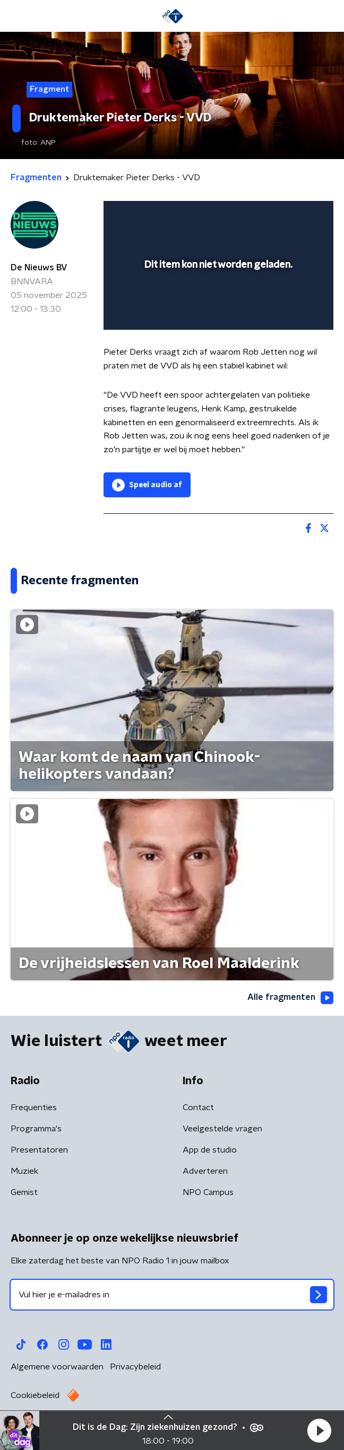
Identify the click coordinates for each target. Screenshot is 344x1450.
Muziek (24, 1171)
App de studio (210, 1150)
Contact (198, 1107)
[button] (319, 1430)
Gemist (24, 1192)
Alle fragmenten (290, 997)
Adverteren (205, 1171)
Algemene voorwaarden (57, 1367)
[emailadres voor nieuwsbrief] (172, 1295)
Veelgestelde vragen (222, 1128)
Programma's (36, 1128)
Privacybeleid (135, 1367)
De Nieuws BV (39, 267)
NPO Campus (208, 1192)
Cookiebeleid (35, 1395)
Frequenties (34, 1107)
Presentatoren (39, 1150)
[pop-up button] (276, 215)
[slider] (217, 311)
